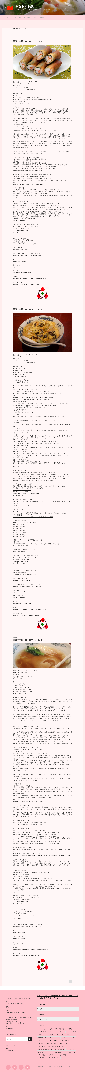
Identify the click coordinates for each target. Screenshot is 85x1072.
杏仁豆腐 (68, 1049)
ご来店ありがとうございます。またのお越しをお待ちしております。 (55, 1066)
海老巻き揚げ (67, 1052)
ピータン (56, 1040)
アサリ (74, 1032)
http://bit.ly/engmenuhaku (20, 261)
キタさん (40, 1034)
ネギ (45, 1040)
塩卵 (48, 1046)
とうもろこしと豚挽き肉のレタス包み (47, 1032)
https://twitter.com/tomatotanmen (22, 603)
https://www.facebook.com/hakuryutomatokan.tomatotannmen (30, 278)
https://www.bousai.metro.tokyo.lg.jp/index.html (26, 493)
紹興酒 (64, 1055)
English (42, 17)
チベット (57, 1037)
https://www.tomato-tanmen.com (26, 84)
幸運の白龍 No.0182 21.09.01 (28, 309)
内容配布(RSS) (9, 1050)
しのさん (40, 1029)
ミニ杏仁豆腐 (54, 1043)
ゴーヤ (45, 1034)
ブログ (34, 17)
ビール (50, 1040)
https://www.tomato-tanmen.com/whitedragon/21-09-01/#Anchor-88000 (33, 397)
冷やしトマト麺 (41, 1046)
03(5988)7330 (9, 1028)
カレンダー (27, 17)
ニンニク (40, 1040)
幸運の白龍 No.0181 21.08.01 (28, 640)
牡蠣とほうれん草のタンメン (49, 1055)
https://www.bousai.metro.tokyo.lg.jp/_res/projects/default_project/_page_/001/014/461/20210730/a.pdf (42, 855)
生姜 (60, 1055)
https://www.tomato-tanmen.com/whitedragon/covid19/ (28, 184)
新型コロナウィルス (59, 1049)
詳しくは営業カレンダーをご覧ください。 (16, 1023)
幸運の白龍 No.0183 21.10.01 (28, 41)
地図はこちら (9, 1007)
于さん (72, 1043)
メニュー (13, 17)
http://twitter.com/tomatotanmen (22, 272)
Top (7, 17)
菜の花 (53, 1058)
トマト (63, 1037)
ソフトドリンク (49, 1037)
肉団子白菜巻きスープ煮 (44, 1058)
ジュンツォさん (69, 1034)
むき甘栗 (68, 1032)
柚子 (74, 1049)
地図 (20, 17)
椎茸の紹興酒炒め (57, 1052)
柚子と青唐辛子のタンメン (44, 1052)
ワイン (66, 1043)
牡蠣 (39, 1055)
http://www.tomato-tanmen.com (22, 249)
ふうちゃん (61, 1032)
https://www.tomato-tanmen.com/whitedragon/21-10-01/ (28, 170)
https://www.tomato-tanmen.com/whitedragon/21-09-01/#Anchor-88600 (33, 517)
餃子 (58, 1058)
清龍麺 (74, 1052)
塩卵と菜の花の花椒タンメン (45, 1049)
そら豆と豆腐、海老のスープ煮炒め (63, 1029)
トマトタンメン (71, 1037)
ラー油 (61, 1043)
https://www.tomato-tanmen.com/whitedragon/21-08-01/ (28, 801)
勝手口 (7, 1048)
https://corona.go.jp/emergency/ (22, 490)
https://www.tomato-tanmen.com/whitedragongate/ (27, 586)
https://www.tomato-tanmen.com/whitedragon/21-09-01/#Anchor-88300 (33, 480)
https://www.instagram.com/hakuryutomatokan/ (26, 284)
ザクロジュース (59, 1034)
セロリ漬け (40, 1037)
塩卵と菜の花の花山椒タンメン (59, 1046)
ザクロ (51, 1034)
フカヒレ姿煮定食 (64, 1040)
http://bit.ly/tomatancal (19, 220)
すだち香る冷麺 (48, 1029)
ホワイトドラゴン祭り (43, 1043)
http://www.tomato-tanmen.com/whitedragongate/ (27, 255)
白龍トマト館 (24, 6)
